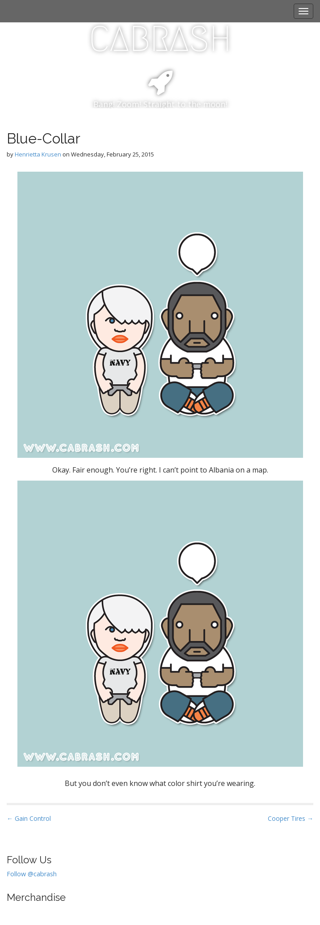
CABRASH (160, 39)
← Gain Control (29, 818)
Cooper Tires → (290, 818)
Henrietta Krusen (38, 154)
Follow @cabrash (32, 874)
